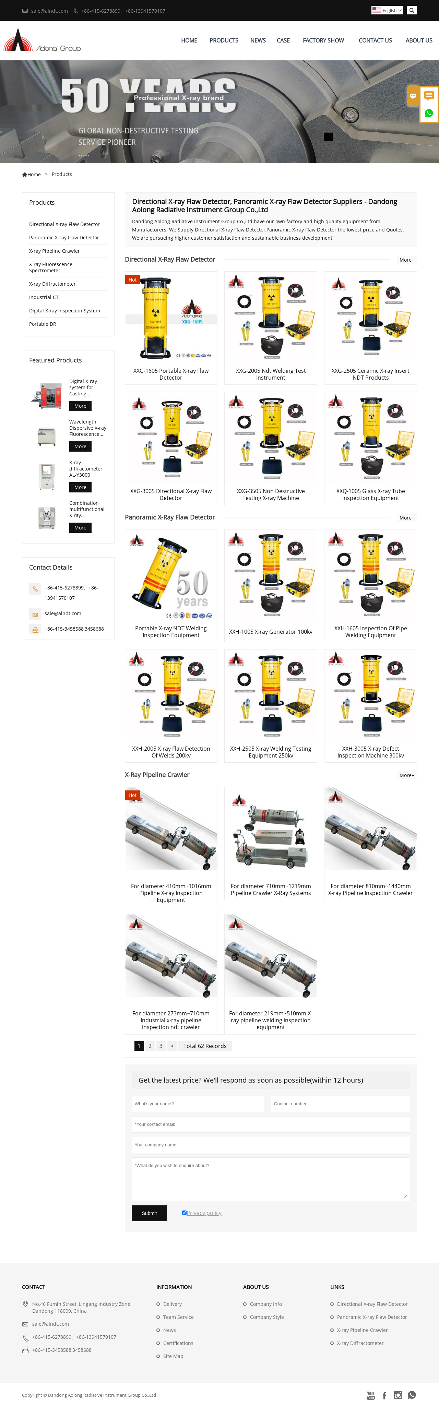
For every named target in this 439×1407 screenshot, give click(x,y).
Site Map (173, 1356)
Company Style (267, 1317)
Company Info (266, 1304)
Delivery (172, 1304)
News (258, 40)
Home (189, 40)
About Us (419, 40)
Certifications (178, 1343)
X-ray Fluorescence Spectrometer (50, 267)
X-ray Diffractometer (52, 284)
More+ (407, 260)
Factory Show (323, 40)
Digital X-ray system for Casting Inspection (83, 387)
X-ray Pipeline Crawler (54, 251)
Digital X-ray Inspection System (64, 310)
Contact (33, 1287)
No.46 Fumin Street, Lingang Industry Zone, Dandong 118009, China (81, 1307)
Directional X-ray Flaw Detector (64, 224)
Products (224, 40)
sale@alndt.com (49, 11)
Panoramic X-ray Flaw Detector (64, 237)
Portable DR (42, 324)
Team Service (178, 1317)
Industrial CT (44, 297)
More (80, 406)
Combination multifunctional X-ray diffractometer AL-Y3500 (87, 509)
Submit (149, 1213)
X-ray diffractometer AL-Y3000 (86, 469)
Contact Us (375, 40)
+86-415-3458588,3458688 (74, 628)
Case (283, 40)
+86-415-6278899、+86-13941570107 (123, 11)
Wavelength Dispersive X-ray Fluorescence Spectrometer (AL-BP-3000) (87, 428)
